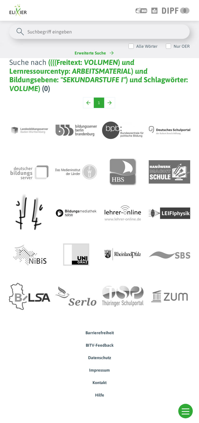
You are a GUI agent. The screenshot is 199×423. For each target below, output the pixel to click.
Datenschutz (99, 357)
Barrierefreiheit (100, 332)
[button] (185, 411)
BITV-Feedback (99, 345)
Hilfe (99, 395)
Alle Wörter (147, 46)
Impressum (99, 370)
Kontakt (99, 382)
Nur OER (182, 46)
